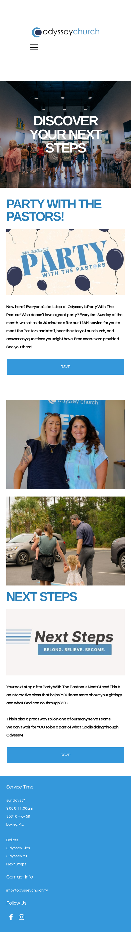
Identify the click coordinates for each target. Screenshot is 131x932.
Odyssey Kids (18, 848)
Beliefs (12, 840)
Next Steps (16, 864)
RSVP (65, 367)
